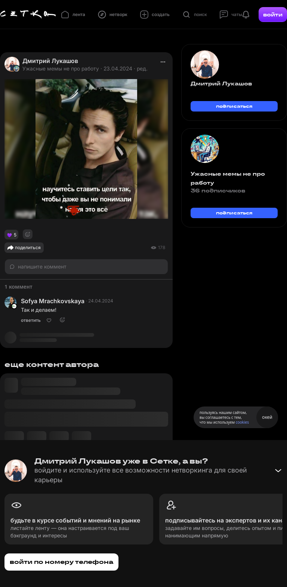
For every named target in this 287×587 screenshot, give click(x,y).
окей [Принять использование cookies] (267, 417)
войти (273, 14)
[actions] (163, 62)
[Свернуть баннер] (278, 470)
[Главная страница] (28, 14)
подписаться (234, 106)
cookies (242, 422)
